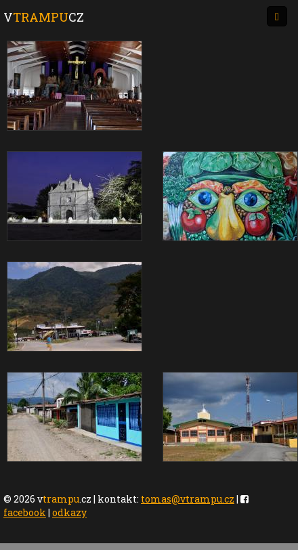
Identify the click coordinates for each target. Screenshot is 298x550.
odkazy (69, 512)
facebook (24, 512)
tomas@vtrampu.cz (187, 498)
